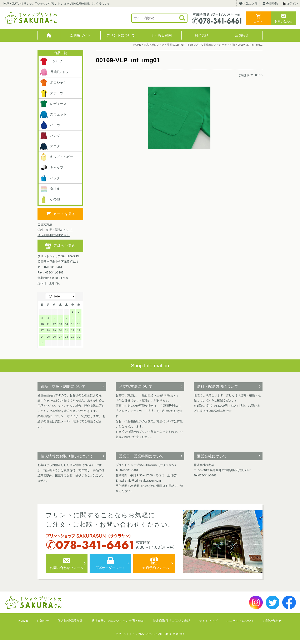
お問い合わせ (283, 21)
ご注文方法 (45, 224)
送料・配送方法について (217, 386)
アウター (51, 146)
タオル (50, 189)
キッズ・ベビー (56, 157)
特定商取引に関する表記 (54, 235)
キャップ (51, 167)
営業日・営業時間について (141, 456)
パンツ (50, 136)
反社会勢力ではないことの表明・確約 (117, 620)
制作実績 (202, 35)
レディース (53, 104)
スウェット (53, 114)
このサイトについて (240, 620)
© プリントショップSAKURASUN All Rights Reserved (150, 634)
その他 (50, 199)
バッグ (50, 178)
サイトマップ (208, 620)
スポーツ (51, 93)
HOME (49, 35)
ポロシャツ (53, 82)
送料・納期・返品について (55, 229)
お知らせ (43, 620)
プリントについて (121, 35)
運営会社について (212, 456)
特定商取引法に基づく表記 (171, 620)
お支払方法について (135, 386)
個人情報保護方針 (70, 620)
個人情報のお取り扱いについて (67, 456)
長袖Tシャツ (54, 72)
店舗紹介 (242, 35)
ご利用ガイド (80, 35)
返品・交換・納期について (63, 386)
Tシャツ (51, 61)
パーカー (51, 125)
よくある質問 (161, 35)
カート (258, 21)
